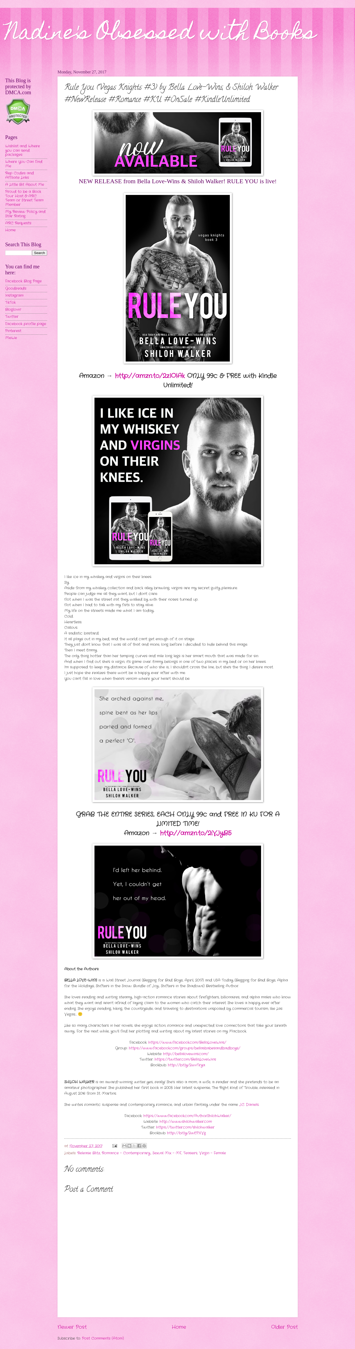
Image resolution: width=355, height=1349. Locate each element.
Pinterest (13, 330)
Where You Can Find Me (23, 164)
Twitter (11, 316)
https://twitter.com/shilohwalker (185, 1127)
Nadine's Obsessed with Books (160, 34)
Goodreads (15, 288)
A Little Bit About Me (24, 184)
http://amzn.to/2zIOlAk (150, 376)
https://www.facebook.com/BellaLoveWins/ (187, 1042)
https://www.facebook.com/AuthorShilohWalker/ (187, 1116)
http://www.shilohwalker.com (186, 1121)
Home (179, 1327)
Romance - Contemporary (126, 1153)
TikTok (10, 302)
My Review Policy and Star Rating (25, 214)
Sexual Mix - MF (167, 1153)
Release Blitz (88, 1153)
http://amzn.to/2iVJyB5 (195, 833)
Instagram (14, 295)
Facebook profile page (25, 323)
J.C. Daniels (248, 1104)
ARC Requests (18, 223)
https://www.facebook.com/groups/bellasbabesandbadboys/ (184, 1048)
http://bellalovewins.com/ (185, 1054)
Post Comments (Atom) (103, 1338)
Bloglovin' (13, 309)
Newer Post (72, 1327)
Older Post (284, 1327)
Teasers (190, 1153)
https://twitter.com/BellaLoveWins (185, 1059)
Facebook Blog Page (23, 281)
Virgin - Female (212, 1153)
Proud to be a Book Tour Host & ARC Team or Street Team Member (24, 198)
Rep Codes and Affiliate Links (19, 175)
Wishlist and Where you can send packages (22, 150)
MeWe (11, 337)
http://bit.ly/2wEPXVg (186, 1133)
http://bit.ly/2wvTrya (186, 1065)
